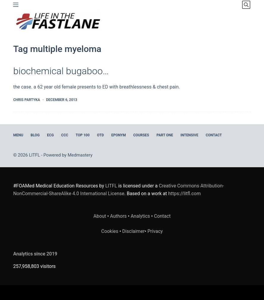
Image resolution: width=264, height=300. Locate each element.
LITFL (111, 186)
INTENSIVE (189, 135)
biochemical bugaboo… (61, 71)
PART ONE (164, 135)
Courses (141, 135)
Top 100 (83, 135)
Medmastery (80, 155)
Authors (118, 216)
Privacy (155, 231)
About (100, 216)
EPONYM (118, 135)
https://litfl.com (184, 193)
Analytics (140, 216)
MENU (18, 135)
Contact (214, 135)
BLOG (35, 135)
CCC (64, 135)
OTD (100, 135)
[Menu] (15, 4)
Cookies (110, 231)
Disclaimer (133, 231)
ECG (50, 135)
